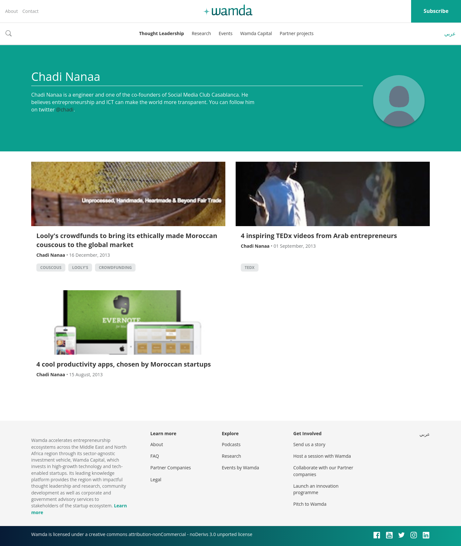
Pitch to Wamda (309, 504)
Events (225, 33)
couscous (50, 267)
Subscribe (436, 10)
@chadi (65, 109)
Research (201, 33)
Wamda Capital (256, 33)
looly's (80, 267)
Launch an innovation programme (316, 489)
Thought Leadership (161, 33)
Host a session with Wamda (322, 456)
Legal (155, 479)
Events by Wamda (240, 468)
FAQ (154, 456)
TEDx (250, 267)
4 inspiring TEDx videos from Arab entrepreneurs (319, 235)
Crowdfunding (115, 267)
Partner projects (297, 33)
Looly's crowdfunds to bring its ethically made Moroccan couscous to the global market (126, 240)
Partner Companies (170, 468)
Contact (30, 11)
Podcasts (231, 444)
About (11, 11)
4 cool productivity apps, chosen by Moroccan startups (123, 364)
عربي (450, 33)
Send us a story (309, 444)
